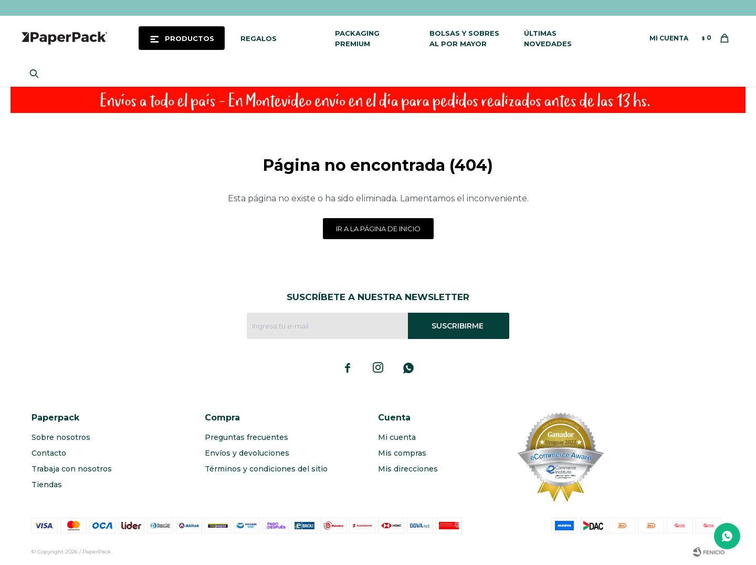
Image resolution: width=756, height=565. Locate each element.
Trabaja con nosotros (72, 469)
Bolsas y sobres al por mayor (464, 38)
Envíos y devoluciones (247, 453)
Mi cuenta (397, 437)
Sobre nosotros (61, 437)
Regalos (258, 38)
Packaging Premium (357, 38)
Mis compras (402, 453)
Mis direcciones (408, 469)
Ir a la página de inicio (378, 228)
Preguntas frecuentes (246, 437)
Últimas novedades (548, 38)
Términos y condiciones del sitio (266, 469)
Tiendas (47, 484)
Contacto (49, 453)
